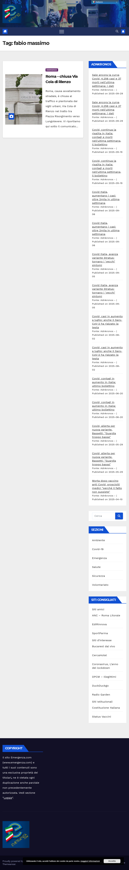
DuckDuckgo (100, 685)
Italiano (97, 2)
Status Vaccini (101, 716)
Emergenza (52, 70)
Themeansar (9, 864)
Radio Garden (101, 694)
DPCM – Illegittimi (104, 676)
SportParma (100, 633)
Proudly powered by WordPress (19, 861)
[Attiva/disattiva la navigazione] (61, 31)
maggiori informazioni (90, 861)
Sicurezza (98, 575)
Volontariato (100, 584)
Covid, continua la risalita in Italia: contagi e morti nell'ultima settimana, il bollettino (106, 137)
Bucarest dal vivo (103, 646)
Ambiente (98, 540)
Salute (96, 567)
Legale (8, 797)
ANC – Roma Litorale (106, 615)
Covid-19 (97, 549)
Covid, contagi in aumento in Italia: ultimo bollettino (104, 382)
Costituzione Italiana (106, 707)
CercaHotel (99, 655)
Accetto (112, 861)
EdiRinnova (99, 624)
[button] (117, 31)
